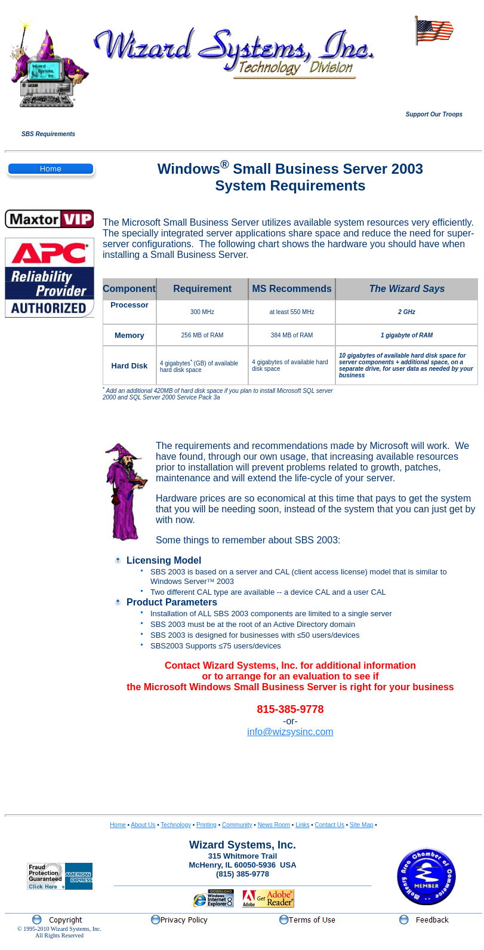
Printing (206, 825)
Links (302, 825)
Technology (176, 825)
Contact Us (329, 825)
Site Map (361, 825)
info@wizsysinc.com (290, 732)
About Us (143, 825)
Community (237, 825)
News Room (274, 825)
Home (118, 825)
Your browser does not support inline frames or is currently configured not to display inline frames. (434, 78)
